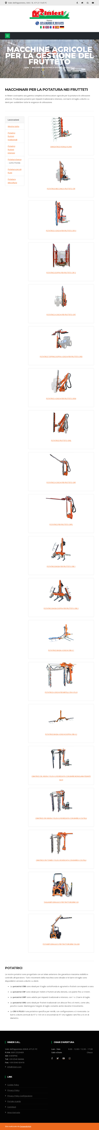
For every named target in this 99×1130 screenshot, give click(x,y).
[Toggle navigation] (7, 35)
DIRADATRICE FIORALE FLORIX (61, 147)
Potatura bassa (14, 159)
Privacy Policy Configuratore (19, 1095)
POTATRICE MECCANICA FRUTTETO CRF (61, 189)
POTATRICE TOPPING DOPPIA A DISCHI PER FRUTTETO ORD (61, 356)
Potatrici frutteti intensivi (11, 149)
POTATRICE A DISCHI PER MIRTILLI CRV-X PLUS (61, 692)
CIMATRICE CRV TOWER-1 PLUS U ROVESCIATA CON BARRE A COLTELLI (61, 860)
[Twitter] (57, 1058)
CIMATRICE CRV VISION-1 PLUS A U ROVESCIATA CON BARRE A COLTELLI (61, 818)
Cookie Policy (13, 1084)
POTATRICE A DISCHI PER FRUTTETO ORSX (61, 398)
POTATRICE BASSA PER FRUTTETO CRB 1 (61, 566)
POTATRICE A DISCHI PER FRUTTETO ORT (61, 314)
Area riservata (13, 1112)
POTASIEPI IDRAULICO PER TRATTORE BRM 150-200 (61, 944)
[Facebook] (52, 1058)
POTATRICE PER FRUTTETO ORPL (61, 524)
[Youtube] (64, 1058)
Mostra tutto (13, 126)
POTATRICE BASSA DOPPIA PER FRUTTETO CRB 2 (61, 608)
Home (26, 67)
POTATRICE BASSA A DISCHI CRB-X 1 (61, 650)
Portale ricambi (14, 1101)
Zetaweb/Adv (25, 1126)
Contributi (11, 1107)
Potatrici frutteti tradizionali (12, 136)
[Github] (69, 1058)
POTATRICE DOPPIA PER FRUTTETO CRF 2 (61, 273)
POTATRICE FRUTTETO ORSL (61, 440)
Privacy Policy (13, 1090)
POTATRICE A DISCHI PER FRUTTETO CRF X (61, 231)
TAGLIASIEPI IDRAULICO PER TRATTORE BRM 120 (61, 902)
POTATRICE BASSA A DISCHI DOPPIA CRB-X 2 (61, 734)
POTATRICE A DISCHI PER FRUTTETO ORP (61, 482)
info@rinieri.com (14, 1066)
